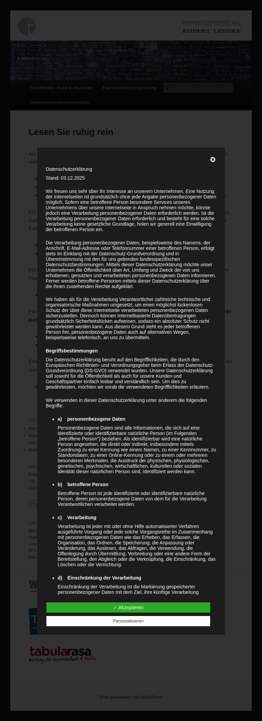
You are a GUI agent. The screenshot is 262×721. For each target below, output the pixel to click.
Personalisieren (128, 621)
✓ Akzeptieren (128, 607)
